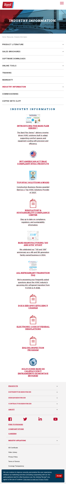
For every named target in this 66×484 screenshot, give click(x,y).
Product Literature (13, 44)
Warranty (7, 80)
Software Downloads (14, 59)
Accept (59, 476)
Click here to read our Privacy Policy (35, 479)
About (11, 409)
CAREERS (12, 434)
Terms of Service (14, 461)
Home (4, 37)
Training (6, 73)
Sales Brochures (11, 51)
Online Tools (9, 66)
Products (13, 386)
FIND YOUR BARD (15, 424)
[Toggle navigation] (61, 3)
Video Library (12, 452)
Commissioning (10, 94)
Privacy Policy (13, 457)
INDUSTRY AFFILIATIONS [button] (33, 441)
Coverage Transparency (16, 466)
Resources (10, 37)
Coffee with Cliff (11, 101)
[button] (62, 44)
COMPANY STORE (16, 429)
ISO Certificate (13, 448)
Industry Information (14, 87)
